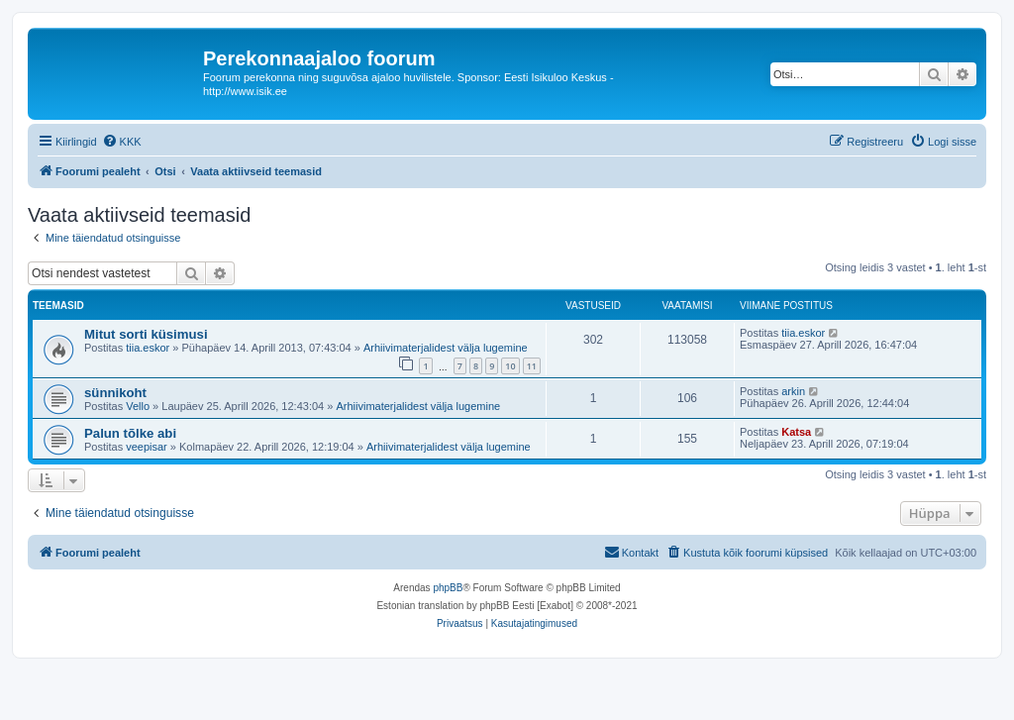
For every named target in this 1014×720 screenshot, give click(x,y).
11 (532, 366)
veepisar (146, 447)
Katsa (796, 432)
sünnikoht (115, 392)
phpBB (447, 587)
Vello (138, 406)
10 (510, 366)
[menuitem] (122, 142)
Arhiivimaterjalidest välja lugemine (445, 348)
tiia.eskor (147, 348)
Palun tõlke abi (130, 433)
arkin (793, 391)
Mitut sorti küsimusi (146, 334)
